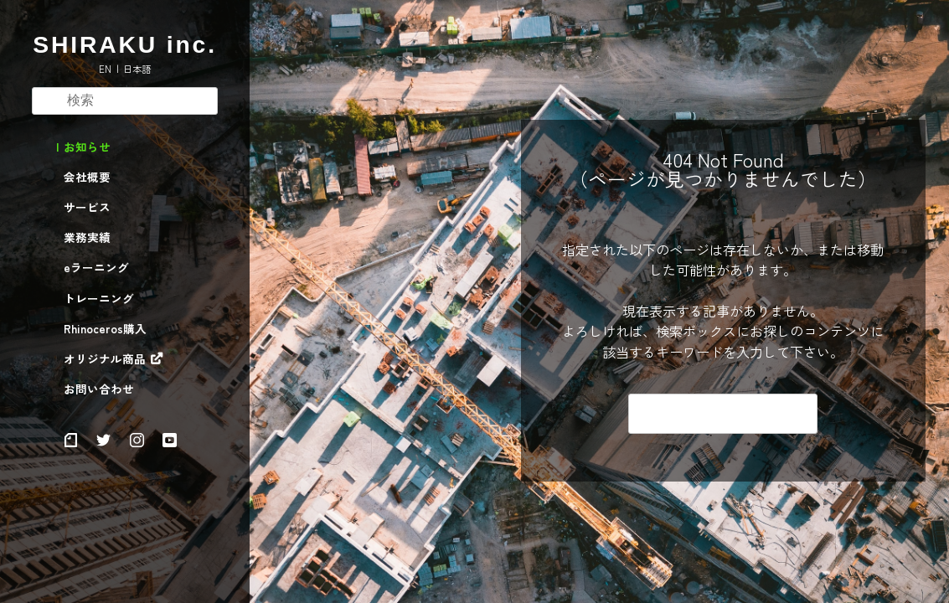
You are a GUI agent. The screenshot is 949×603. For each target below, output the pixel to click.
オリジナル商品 (105, 359)
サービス (87, 208)
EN (105, 68)
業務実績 (87, 238)
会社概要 (87, 177)
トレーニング (99, 299)
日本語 (137, 68)
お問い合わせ (99, 389)
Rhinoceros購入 (105, 329)
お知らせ (87, 147)
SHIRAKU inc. (125, 44)
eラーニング (96, 268)
